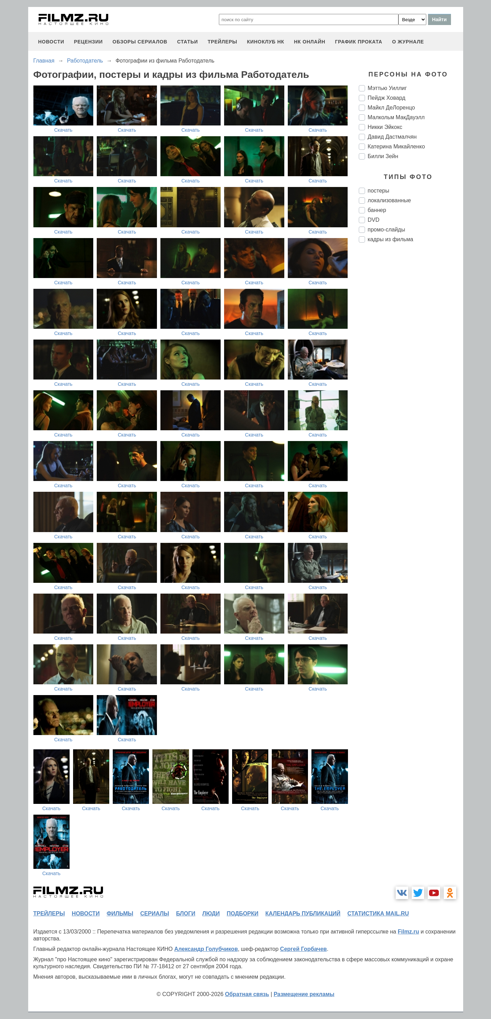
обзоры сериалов (139, 41)
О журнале (408, 41)
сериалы (154, 913)
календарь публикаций (303, 913)
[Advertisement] (411, 364)
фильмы (119, 913)
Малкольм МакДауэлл (396, 117)
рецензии (88, 41)
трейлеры (222, 41)
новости (51, 41)
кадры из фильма (390, 239)
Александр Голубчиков (206, 949)
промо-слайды (386, 230)
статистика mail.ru (378, 913)
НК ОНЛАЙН (309, 41)
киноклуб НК (265, 41)
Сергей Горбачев (303, 949)
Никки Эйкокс (385, 127)
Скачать (63, 130)
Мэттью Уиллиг (387, 88)
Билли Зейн (383, 156)
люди (211, 913)
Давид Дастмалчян (392, 137)
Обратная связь (247, 994)
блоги (185, 913)
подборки (243, 913)
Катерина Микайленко (396, 146)
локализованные (389, 200)
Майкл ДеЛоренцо (391, 108)
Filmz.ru (408, 932)
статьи (187, 41)
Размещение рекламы (304, 994)
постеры (378, 191)
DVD (374, 220)
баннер (377, 210)
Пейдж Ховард (386, 98)
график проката (358, 41)
